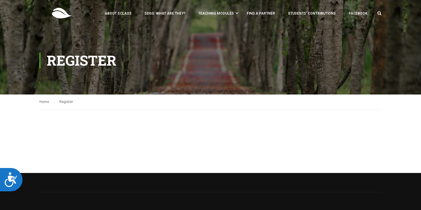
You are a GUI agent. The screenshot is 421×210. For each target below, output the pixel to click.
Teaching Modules (216, 13)
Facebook (358, 13)
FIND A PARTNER (261, 13)
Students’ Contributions (312, 13)
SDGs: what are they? (164, 13)
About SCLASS (118, 13)
